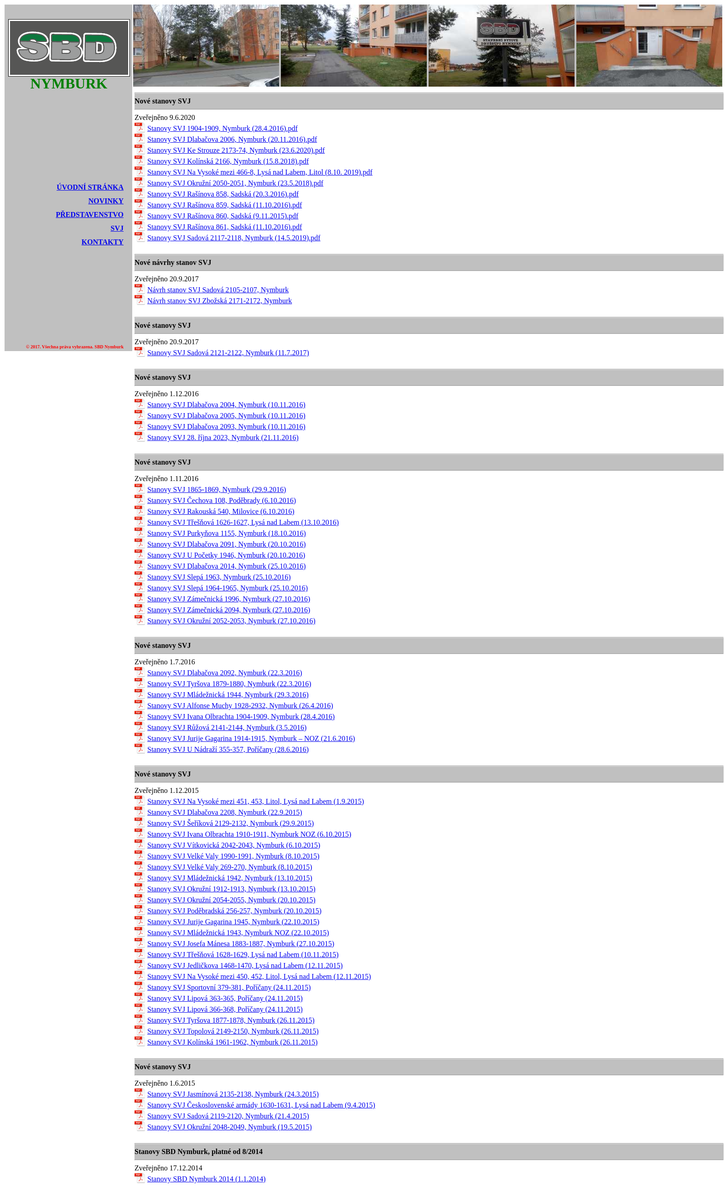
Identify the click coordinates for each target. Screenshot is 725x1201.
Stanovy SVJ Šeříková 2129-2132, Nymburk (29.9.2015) (230, 823)
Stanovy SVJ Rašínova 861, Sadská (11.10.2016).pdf (224, 227)
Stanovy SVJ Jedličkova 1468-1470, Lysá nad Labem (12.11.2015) (245, 965)
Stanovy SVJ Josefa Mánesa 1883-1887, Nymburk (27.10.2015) (240, 943)
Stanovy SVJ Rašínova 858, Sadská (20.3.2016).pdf (223, 194)
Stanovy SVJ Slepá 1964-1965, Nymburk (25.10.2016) (227, 588)
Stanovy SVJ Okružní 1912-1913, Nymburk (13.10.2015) (231, 889)
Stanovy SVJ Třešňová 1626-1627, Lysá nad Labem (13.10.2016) (243, 522)
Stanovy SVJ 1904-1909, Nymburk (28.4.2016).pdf (222, 128)
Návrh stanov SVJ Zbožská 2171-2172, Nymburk (219, 301)
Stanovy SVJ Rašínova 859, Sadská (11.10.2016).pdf (224, 205)
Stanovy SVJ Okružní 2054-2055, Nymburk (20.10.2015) (231, 900)
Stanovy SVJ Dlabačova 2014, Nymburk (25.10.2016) (226, 566)
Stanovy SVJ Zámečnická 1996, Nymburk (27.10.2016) (228, 599)
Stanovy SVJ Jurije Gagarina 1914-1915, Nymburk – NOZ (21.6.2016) (251, 738)
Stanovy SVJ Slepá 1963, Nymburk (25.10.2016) (219, 577)
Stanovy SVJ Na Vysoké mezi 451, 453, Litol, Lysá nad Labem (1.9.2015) (255, 801)
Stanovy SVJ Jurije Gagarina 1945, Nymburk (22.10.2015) (233, 922)
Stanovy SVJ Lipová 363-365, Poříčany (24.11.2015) (225, 998)
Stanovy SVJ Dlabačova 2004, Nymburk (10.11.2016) (226, 405)
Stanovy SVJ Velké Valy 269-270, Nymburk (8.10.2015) (229, 867)
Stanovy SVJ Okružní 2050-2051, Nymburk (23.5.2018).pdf (235, 183)
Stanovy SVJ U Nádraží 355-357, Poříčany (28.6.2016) (228, 749)
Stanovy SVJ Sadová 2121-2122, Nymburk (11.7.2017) (228, 353)
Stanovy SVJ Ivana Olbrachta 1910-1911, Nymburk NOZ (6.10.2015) (249, 834)
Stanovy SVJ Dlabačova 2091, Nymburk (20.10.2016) (226, 544)
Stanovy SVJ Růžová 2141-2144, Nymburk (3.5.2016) (226, 727)
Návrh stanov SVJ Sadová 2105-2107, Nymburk (218, 290)
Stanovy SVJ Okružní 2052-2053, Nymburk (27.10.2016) (231, 621)
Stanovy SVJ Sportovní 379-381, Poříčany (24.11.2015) (229, 987)
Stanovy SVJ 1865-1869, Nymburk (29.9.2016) (216, 489)
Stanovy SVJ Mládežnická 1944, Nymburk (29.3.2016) (228, 695)
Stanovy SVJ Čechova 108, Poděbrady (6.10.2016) (221, 500)
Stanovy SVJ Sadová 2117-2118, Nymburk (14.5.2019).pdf (234, 238)
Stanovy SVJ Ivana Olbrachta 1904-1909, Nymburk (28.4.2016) (241, 716)
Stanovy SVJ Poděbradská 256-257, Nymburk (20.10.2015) (234, 911)
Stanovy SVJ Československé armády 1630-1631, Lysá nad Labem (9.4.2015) (261, 1105)
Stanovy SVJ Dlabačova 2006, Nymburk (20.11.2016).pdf (232, 139)
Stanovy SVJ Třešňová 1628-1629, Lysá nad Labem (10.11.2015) (243, 954)
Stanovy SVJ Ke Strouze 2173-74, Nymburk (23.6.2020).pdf (236, 150)
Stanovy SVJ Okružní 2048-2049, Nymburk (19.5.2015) (229, 1127)
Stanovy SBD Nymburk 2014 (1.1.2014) (206, 1179)
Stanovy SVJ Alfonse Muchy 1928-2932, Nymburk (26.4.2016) (240, 705)
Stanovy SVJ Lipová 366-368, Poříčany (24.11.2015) (225, 1009)
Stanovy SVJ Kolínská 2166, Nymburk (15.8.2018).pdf (228, 161)
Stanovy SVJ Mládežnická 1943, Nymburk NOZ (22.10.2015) (238, 933)
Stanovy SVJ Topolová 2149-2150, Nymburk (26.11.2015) (233, 1031)
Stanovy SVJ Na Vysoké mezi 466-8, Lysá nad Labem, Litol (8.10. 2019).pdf (260, 172)
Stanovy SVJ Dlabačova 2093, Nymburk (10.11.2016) (226, 426)
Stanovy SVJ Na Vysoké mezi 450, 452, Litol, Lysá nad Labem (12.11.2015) (259, 976)
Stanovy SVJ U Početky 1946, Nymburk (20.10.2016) (226, 555)
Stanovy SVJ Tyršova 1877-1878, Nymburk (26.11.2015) (231, 1020)
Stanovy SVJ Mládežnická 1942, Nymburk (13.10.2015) (229, 878)
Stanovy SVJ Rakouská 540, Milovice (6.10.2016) (221, 511)
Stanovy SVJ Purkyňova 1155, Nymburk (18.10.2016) (226, 533)
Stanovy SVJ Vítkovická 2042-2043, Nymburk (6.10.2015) (233, 845)
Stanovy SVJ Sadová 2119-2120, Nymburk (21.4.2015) (228, 1116)
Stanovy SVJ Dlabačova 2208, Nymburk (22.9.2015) (224, 812)
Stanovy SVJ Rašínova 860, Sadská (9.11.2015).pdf (222, 216)
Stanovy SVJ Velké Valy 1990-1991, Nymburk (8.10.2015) (233, 856)
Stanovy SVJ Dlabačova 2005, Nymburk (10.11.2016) (226, 415)
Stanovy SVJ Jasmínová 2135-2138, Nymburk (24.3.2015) (233, 1094)
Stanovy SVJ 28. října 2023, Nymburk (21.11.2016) (223, 437)
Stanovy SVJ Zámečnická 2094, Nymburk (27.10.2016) (228, 610)
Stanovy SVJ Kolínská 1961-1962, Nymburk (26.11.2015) (232, 1042)
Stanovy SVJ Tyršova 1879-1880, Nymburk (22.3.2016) (229, 684)
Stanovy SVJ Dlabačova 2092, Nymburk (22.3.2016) (224, 673)
